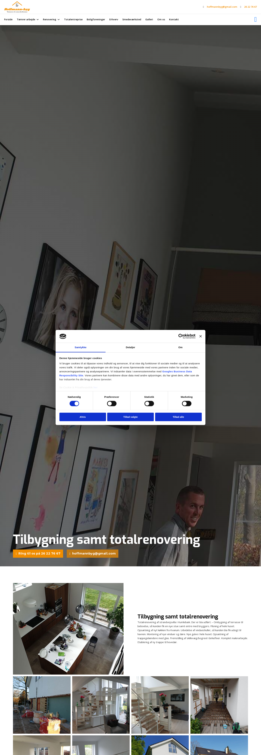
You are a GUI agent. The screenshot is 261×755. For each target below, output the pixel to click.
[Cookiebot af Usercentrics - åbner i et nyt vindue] (180, 336)
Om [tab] (180, 347)
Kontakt (174, 19)
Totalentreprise (73, 19)
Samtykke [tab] (81, 347)
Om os (161, 19)
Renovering (49, 19)
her (96, 387)
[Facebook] (255, 19)
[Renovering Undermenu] (58, 19)
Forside (8, 19)
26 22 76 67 (250, 6)
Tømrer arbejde (26, 19)
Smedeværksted (131, 19)
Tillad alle (178, 416)
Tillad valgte (130, 416)
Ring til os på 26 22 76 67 (38, 554)
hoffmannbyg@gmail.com (222, 6)
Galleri (149, 19)
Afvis (83, 416)
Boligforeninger (96, 19)
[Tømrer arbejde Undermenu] (37, 19)
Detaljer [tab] (130, 347)
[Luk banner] (200, 336)
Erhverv (113, 19)
